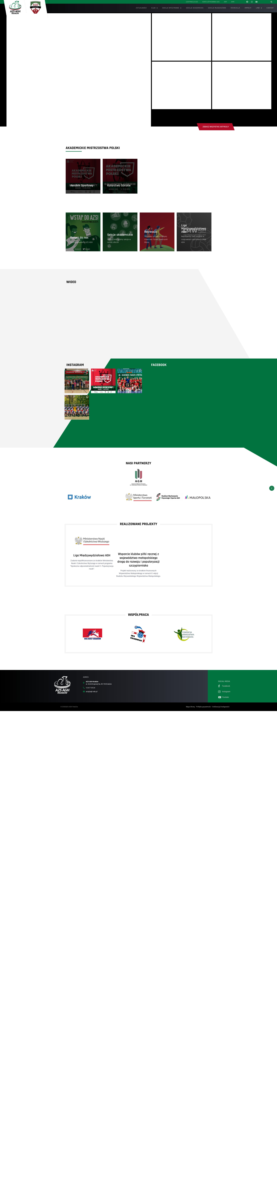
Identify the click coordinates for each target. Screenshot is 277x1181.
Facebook (159, 365)
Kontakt (270, 8)
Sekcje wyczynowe (171, 8)
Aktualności (141, 8)
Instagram (75, 365)
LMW (259, 8)
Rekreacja (235, 8)
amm (232, 2)
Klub (154, 8)
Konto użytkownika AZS (210, 2)
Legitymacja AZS (191, 2)
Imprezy (248, 8)
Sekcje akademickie (194, 8)
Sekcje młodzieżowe (217, 8)
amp (225, 2)
